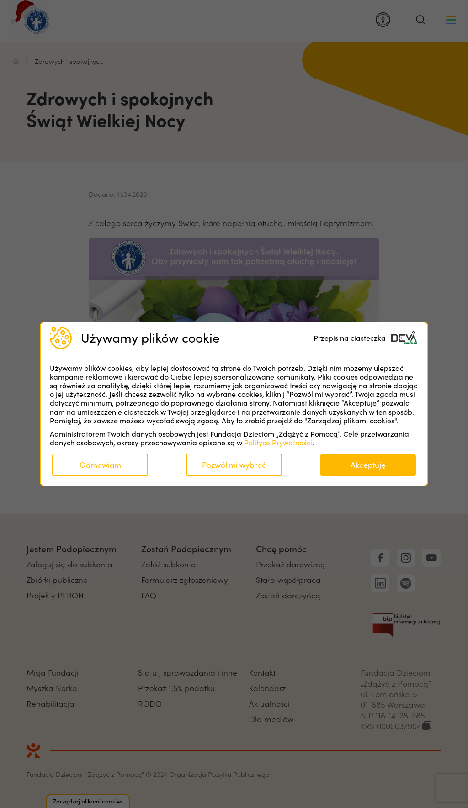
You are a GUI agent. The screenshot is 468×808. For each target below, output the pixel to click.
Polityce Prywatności (278, 442)
